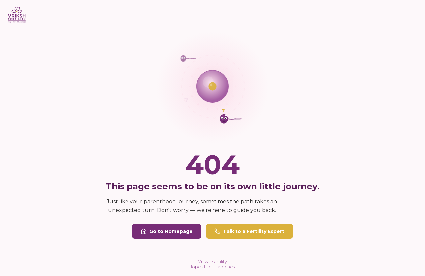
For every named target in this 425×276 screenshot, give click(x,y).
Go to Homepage (167, 231)
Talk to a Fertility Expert (249, 231)
